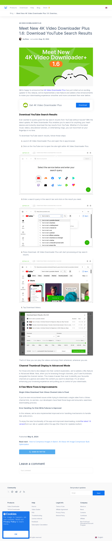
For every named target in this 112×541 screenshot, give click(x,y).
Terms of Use (60, 506)
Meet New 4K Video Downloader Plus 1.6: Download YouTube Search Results (55, 31)
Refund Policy (60, 515)
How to (34, 506)
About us (83, 506)
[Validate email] (99, 493)
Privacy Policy (9, 522)
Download (83, 105)
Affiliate (82, 518)
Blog (12, 13)
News (82, 509)
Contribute (83, 515)
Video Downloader (13, 506)
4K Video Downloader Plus (30, 23)
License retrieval (37, 518)
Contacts (83, 512)
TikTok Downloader (13, 509)
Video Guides (36, 509)
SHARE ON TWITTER (37, 452)
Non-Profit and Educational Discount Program (86, 523)
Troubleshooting (37, 515)
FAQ (33, 512)
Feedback (35, 521)
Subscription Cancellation (40, 524)
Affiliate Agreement (62, 509)
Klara (27, 39)
